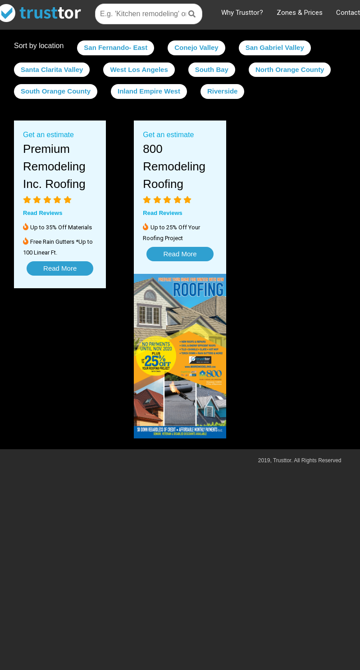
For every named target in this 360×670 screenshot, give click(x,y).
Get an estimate (48, 134)
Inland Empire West (149, 91)
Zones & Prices (300, 13)
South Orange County (56, 91)
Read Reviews (42, 213)
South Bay (211, 69)
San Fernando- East (115, 47)
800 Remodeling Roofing (174, 166)
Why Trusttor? (242, 13)
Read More (60, 268)
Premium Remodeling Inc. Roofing (54, 166)
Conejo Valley (196, 47)
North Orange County (289, 69)
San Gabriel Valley (275, 47)
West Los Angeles (139, 69)
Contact (348, 13)
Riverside (222, 91)
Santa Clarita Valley (52, 69)
